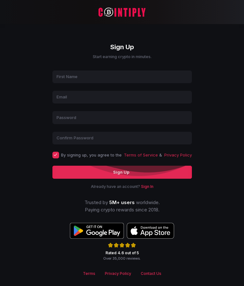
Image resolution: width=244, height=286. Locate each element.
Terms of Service (141, 155)
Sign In (147, 186)
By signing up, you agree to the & (126, 155)
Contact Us (151, 273)
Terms (89, 273)
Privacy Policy (178, 155)
